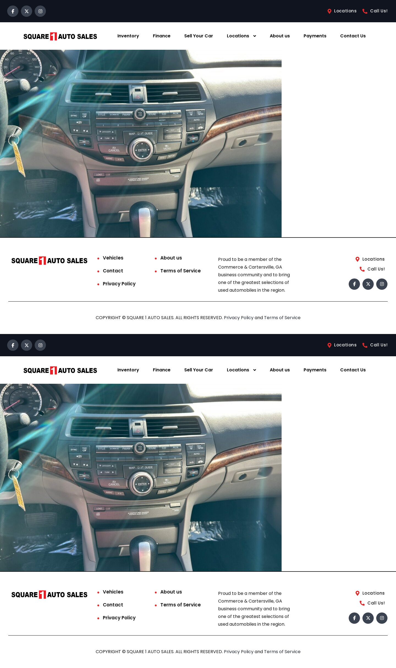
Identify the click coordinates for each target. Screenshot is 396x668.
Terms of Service (180, 270)
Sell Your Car (198, 36)
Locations (238, 36)
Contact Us (353, 36)
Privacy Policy (119, 283)
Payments (315, 36)
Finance (161, 36)
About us (280, 36)
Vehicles (113, 258)
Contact (113, 270)
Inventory (128, 36)
